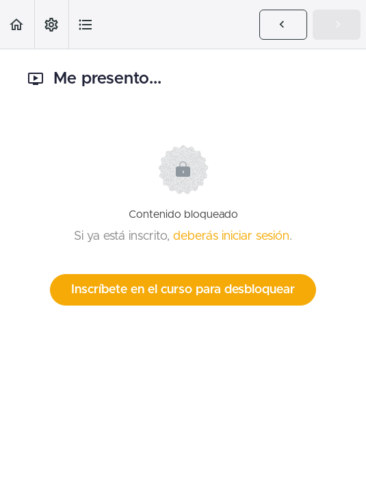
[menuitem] (51, 24)
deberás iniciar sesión (231, 236)
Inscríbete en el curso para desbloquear (183, 290)
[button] (17, 24)
